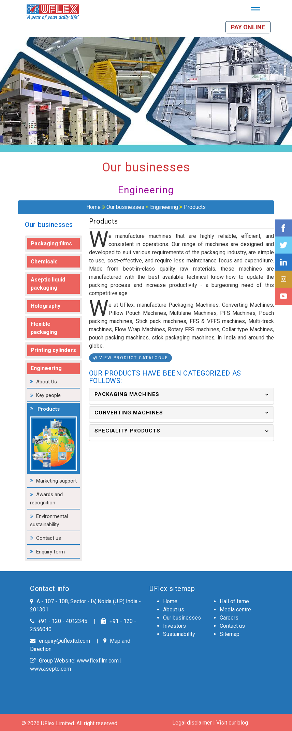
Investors (174, 626)
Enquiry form (50, 552)
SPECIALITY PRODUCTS (127, 431)
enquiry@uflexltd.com (60, 641)
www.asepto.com (50, 669)
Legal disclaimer (192, 722)
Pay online (248, 27)
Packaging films (51, 243)
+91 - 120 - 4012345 (58, 621)
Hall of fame (234, 601)
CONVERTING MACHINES (128, 413)
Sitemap (229, 634)
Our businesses (125, 207)
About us (173, 609)
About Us (46, 382)
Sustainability (179, 634)
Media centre (235, 609)
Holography (45, 306)
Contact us (48, 538)
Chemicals (44, 261)
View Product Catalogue (130, 357)
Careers (229, 617)
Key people (48, 395)
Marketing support (56, 481)
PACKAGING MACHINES (126, 394)
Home (93, 207)
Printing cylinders (53, 350)
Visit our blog (232, 722)
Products (195, 207)
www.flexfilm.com (98, 660)
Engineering (164, 207)
